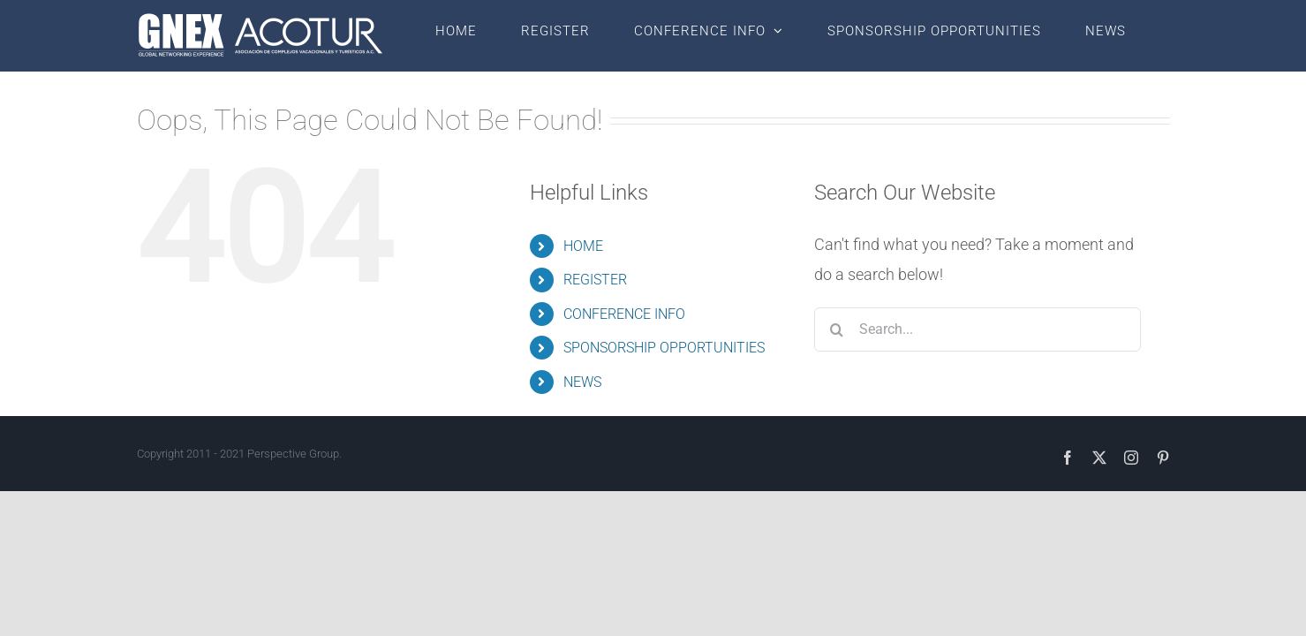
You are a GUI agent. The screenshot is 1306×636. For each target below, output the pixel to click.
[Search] (836, 329)
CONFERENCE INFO (624, 314)
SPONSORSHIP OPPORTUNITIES (664, 347)
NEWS (582, 382)
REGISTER (595, 279)
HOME (583, 246)
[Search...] (977, 329)
